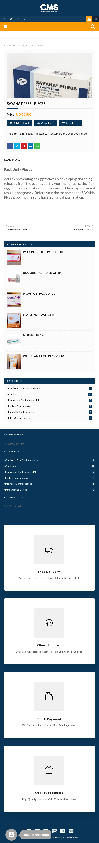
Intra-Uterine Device (50, 417)
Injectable (40, 133)
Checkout (70, 123)
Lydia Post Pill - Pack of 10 (43, 252)
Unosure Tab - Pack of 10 (41, 272)
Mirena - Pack (33, 335)
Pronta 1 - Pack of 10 (39, 293)
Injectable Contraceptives (64, 133)
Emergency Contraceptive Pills (50, 400)
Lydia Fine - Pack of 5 (38, 314)
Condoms (50, 394)
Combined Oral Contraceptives (50, 388)
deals (29, 133)
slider (16, 45)
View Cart (45, 123)
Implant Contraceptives (50, 406)
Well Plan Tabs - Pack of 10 (43, 356)
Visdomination (70, 837)
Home (7, 45)
